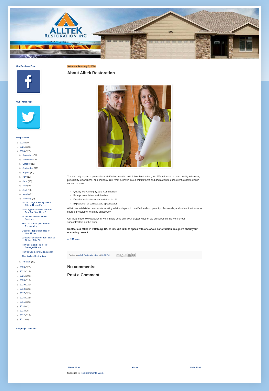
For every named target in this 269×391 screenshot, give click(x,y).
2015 (22, 302)
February (27, 198)
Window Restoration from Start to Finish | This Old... (38, 238)
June (25, 181)
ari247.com (73, 239)
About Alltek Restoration (34, 256)
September (28, 168)
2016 (22, 297)
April (25, 190)
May (24, 185)
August (26, 172)
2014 (22, 306)
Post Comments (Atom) (92, 373)
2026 (22, 142)
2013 (22, 310)
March (25, 194)
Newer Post (74, 367)
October (26, 164)
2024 (22, 151)
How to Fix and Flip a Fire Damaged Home (34, 246)
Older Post (195, 367)
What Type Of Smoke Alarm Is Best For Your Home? (37, 210)
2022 (22, 271)
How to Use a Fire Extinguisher (37, 252)
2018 (22, 289)
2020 (22, 280)
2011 (22, 319)
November (27, 159)
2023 (22, 267)
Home (135, 367)
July (24, 177)
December (27, 155)
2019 (22, 284)
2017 (22, 293)
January (26, 261)
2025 (22, 147)
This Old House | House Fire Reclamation (36, 224)
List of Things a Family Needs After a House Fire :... (36, 203)
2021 (22, 276)
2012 (22, 315)
